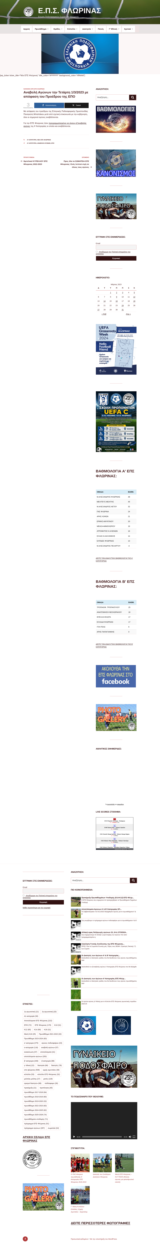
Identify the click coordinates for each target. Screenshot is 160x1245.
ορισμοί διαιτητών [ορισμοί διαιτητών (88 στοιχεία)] (32, 1083)
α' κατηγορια (32, 143)
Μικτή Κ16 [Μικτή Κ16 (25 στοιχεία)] (30, 1034)
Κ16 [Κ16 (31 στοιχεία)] (47, 1030)
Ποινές (101, 29)
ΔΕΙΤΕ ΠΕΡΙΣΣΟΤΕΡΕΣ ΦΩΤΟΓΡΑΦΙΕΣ (100, 1223)
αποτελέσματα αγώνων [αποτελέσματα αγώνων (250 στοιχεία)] (35, 1056)
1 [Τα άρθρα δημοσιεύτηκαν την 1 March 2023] (110, 293)
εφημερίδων (120, 804)
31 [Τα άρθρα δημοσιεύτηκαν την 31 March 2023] (123, 310)
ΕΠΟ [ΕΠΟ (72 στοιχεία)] (28, 1025)
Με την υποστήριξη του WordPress (103, 1239)
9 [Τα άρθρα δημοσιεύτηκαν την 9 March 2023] (116, 297)
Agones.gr (124, 849)
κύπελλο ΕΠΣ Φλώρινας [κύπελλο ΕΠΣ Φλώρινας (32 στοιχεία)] (49, 1074)
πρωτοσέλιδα (111, 804)
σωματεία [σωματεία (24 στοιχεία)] (53, 1128)
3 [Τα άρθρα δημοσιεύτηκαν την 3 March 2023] (122, 293)
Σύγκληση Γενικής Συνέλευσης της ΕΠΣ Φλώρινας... (103, 944)
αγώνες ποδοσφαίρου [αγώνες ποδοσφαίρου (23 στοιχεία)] (52, 1043)
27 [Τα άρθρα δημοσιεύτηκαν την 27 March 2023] (99, 310)
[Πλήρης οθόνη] (134, 1137)
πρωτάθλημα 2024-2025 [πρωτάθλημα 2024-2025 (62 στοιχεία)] (35, 1110)
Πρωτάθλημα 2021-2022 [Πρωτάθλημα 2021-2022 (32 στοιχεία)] (50, 1034)
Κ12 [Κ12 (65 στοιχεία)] (27, 1030)
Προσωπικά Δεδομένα (79, 1239)
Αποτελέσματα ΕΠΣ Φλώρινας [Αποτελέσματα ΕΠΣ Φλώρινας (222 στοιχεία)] (38, 1021)
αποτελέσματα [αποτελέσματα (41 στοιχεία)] (47, 1052)
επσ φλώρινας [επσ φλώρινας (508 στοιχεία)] (32, 1070)
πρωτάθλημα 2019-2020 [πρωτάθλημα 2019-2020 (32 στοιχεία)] (35, 1101)
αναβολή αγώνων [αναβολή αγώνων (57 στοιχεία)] (49, 1047)
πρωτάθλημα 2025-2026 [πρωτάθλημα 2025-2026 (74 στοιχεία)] (35, 1115)
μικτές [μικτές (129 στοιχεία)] (47, 1079)
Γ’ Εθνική (114, 29)
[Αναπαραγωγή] (74, 1137)
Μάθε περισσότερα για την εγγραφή (36, 908)
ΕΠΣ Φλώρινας (39, 89)
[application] (104, 1120)
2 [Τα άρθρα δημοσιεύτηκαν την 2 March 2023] (116, 293)
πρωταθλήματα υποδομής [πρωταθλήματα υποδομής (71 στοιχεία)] (36, 1119)
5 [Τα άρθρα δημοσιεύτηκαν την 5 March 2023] (134, 293)
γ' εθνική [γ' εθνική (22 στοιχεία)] (29, 1065)
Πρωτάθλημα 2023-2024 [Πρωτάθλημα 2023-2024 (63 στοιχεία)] (35, 1039)
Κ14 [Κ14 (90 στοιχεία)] (37, 1030)
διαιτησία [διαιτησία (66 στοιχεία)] (43, 1065)
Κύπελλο (72, 29)
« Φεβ (104, 314)
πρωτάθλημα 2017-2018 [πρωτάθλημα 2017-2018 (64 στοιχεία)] (35, 1092)
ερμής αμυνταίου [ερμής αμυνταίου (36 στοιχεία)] (51, 1070)
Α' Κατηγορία (32, 140)
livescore (130, 849)
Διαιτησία (87, 29)
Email (98, 243)
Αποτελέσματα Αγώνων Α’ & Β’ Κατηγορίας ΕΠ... (102, 909)
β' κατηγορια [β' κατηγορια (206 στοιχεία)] (31, 1061)
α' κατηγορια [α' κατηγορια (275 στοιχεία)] (31, 1043)
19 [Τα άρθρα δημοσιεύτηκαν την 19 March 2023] (134, 301)
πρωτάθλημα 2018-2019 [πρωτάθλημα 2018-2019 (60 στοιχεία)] (35, 1097)
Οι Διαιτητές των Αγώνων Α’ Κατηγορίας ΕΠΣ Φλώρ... (104, 979)
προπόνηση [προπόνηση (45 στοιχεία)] (46, 1088)
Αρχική (26, 29)
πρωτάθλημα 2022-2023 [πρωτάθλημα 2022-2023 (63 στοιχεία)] (35, 1106)
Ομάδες (58, 29)
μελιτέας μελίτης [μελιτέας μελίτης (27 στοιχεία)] (32, 1079)
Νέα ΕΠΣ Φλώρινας (44, 140)
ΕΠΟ (52, 143)
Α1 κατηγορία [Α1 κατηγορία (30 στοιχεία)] (31, 1016)
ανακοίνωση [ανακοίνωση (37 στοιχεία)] (30, 1052)
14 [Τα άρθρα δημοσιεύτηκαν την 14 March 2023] (105, 301)
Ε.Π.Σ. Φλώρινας (69, 10)
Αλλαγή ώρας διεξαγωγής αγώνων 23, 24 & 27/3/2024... (104, 932)
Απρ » (128, 314)
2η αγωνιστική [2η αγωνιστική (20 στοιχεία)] (49, 1012)
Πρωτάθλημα (42, 29)
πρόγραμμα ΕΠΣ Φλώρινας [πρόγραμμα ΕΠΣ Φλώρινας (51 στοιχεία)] (36, 1124)
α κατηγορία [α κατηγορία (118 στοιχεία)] (31, 1047)
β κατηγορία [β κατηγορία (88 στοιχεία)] (48, 1061)
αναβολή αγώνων (43, 143)
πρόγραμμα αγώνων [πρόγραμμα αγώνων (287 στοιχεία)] (34, 1128)
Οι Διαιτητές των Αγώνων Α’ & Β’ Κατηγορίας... (101, 955)
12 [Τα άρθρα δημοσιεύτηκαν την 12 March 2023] (134, 297)
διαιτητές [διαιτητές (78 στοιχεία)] (56, 1065)
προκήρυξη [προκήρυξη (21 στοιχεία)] (30, 1088)
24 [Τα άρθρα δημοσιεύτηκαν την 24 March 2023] (123, 305)
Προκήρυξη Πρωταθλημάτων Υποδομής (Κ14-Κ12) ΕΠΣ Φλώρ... (108, 898)
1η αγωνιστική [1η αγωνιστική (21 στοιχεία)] (31, 1012)
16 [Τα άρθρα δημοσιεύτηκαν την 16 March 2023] (117, 301)
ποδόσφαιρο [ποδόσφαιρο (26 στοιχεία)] (51, 1083)
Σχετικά (128, 29)
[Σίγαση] (130, 1137)
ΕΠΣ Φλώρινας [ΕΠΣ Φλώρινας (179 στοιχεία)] (43, 1025)
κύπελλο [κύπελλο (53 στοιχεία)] (29, 1074)
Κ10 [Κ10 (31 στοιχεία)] (57, 1025)
